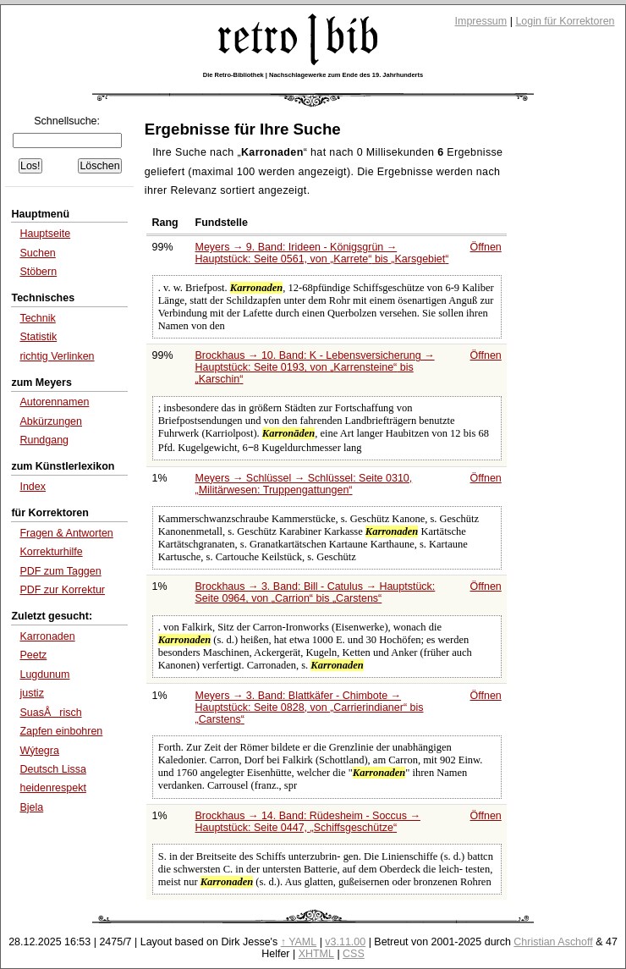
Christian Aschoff (552, 942)
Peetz (33, 655)
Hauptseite (44, 233)
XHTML (316, 954)
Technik (37, 318)
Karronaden (46, 636)
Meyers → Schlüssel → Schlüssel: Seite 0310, (304, 484)
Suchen (37, 253)
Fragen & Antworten (66, 533)
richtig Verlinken (56, 356)
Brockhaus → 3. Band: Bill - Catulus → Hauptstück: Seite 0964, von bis (315, 592)
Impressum (481, 21)
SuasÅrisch (50, 712)
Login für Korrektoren (564, 21)
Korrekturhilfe (50, 552)
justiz (31, 693)
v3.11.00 (345, 942)
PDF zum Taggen (60, 571)
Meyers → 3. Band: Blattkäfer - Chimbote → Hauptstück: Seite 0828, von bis (309, 707)
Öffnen (486, 247)
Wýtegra (38, 751)
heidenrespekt (52, 788)
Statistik (38, 337)
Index (32, 487)
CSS (354, 954)
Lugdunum (44, 674)
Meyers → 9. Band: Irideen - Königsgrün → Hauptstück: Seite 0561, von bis (322, 253)
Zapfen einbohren (60, 731)
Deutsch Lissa (52, 769)
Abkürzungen (50, 421)
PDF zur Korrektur (62, 590)
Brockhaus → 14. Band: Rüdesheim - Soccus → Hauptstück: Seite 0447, (307, 822)
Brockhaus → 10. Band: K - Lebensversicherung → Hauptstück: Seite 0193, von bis (315, 367)
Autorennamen (54, 402)
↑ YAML (299, 942)
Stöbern (38, 272)
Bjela (31, 807)
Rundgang (44, 440)
